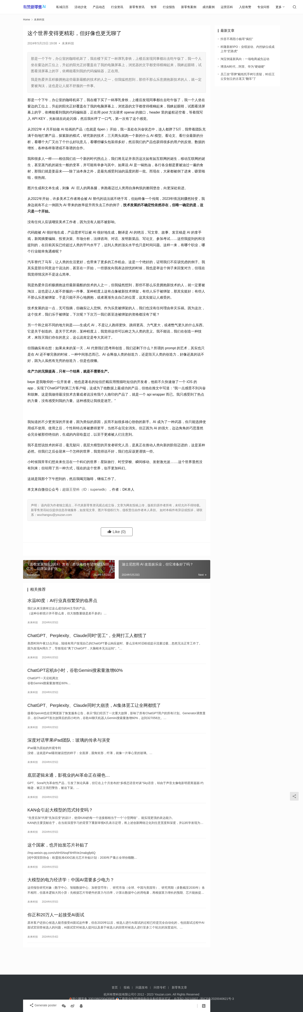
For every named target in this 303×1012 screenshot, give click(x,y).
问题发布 (142, 987)
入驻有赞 (247, 7)
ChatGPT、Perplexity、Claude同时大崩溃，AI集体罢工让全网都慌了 (94, 711)
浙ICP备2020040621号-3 (217, 998)
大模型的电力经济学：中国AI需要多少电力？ (70, 895)
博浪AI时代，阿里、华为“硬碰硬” (243, 66)
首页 (115, 987)
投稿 (127, 987)
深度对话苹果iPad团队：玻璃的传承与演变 (68, 748)
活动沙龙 (82, 7)
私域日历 (64, 7)
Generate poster (41, 1006)
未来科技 (68, 43)
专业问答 (265, 7)
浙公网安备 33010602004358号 (92, 998)
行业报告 (171, 7)
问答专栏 (160, 987)
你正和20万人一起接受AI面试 (55, 932)
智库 (155, 7)
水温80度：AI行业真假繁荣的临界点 (62, 601)
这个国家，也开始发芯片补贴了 (57, 858)
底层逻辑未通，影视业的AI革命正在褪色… (68, 785)
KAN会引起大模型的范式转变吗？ (60, 822)
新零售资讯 (138, 7)
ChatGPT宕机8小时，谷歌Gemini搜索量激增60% (75, 675)
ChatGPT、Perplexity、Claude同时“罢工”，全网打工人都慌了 (87, 638)
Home (26, 19)
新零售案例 (190, 7)
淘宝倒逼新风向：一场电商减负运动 (245, 59)
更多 (280, 7)
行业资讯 (119, 7)
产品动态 (100, 7)
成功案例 (210, 7)
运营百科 (228, 7)
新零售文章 (179, 987)
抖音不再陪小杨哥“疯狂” (237, 39)
